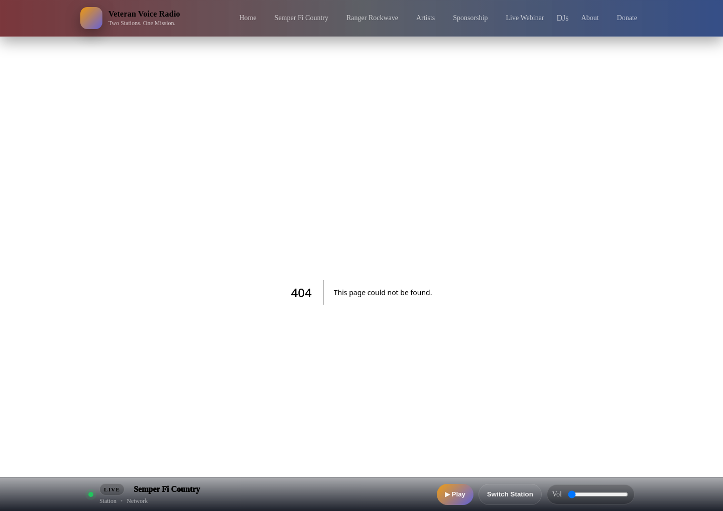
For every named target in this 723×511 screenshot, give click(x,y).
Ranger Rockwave (372, 18)
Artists (425, 18)
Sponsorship (470, 18)
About (590, 18)
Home (247, 18)
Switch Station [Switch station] (510, 494)
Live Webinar (525, 18)
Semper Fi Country (301, 18)
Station (107, 500)
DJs (563, 18)
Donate (627, 18)
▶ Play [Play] (455, 494)
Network (137, 500)
